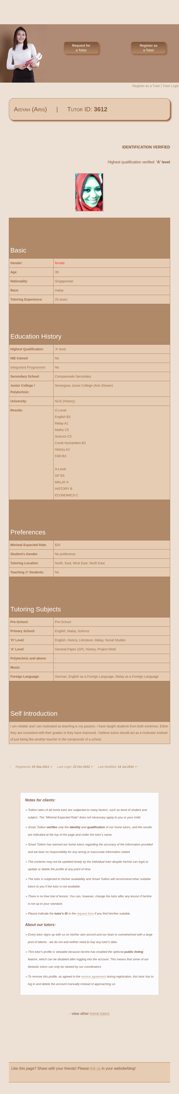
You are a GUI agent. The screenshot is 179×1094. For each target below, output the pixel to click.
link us (95, 1068)
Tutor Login (171, 86)
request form (85, 913)
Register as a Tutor (148, 48)
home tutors (99, 1014)
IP (26, 572)
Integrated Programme (27, 367)
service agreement (93, 976)
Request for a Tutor (81, 48)
